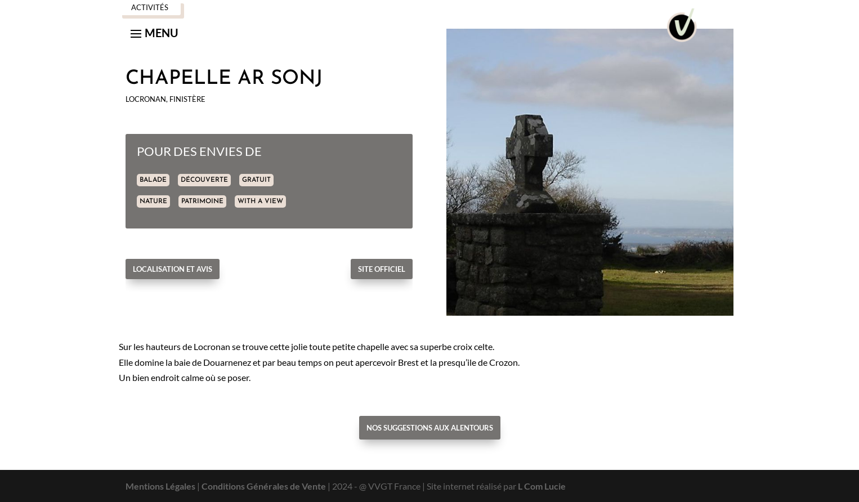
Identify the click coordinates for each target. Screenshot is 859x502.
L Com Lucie (542, 486)
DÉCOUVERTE (204, 180)
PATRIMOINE (202, 201)
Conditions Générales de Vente (264, 486)
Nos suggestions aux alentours (429, 427)
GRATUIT (256, 180)
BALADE (153, 180)
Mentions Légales (160, 486)
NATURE (153, 201)
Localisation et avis (172, 269)
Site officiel (381, 269)
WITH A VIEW (260, 201)
